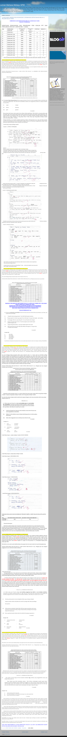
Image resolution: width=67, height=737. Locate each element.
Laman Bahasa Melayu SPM (12, 5)
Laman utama (25, 732)
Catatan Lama (44, 732)
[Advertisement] (57, 21)
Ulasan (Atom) (7, 734)
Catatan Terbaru (5, 732)
